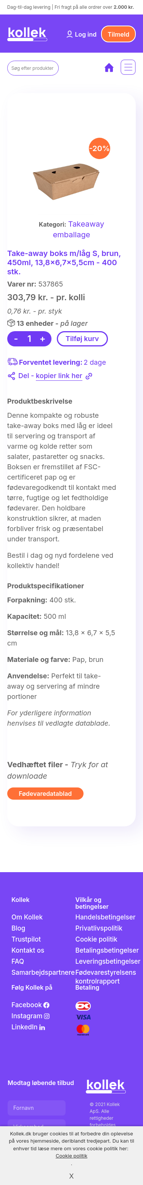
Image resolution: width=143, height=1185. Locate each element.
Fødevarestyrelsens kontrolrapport (106, 977)
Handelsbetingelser (106, 917)
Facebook (30, 1005)
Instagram (30, 1016)
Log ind (85, 34)
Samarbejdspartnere (43, 972)
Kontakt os (27, 950)
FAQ (17, 961)
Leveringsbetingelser (108, 961)
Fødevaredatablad (45, 793)
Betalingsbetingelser (107, 950)
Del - (55, 376)
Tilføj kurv (82, 339)
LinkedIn (28, 1027)
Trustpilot (26, 939)
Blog (18, 928)
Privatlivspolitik (99, 928)
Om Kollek (27, 917)
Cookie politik (96, 939)
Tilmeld (118, 34)
